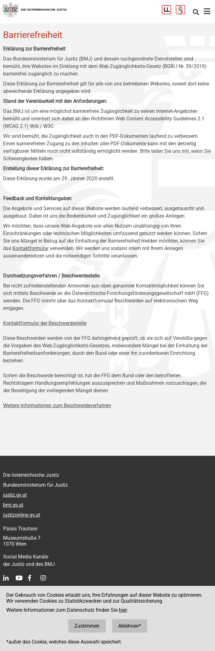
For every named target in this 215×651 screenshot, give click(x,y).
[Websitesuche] (196, 12)
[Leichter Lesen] (169, 12)
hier (123, 610)
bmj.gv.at (13, 505)
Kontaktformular (30, 248)
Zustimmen (87, 626)
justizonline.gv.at (21, 515)
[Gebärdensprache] (183, 12)
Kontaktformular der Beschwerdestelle (44, 323)
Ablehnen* (129, 626)
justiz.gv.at (15, 495)
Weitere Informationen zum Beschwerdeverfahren (57, 405)
